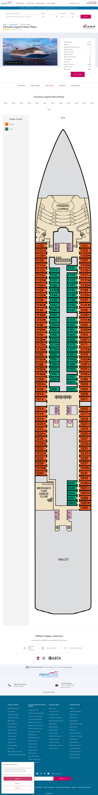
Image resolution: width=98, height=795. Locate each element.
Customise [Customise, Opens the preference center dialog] (18, 788)
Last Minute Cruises (13, 717)
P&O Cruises (52, 708)
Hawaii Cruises (32, 747)
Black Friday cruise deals (15, 751)
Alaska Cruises (32, 741)
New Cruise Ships (75, 757)
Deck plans (50, 86)
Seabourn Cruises (54, 742)
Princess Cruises (54, 711)
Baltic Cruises (32, 753)
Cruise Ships (51, 3)
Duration (72, 13)
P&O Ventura (73, 727)
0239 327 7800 (92, 3)
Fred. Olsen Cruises (55, 736)
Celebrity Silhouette (75, 733)
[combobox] (23, 17)
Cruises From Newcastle (35, 719)
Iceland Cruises (32, 750)
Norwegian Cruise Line (55, 717)
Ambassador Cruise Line (56, 745)
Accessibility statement (63, 787)
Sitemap (74, 787)
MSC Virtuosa (73, 717)
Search (86, 16)
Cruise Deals (20, 3)
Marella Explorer (74, 742)
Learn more (68, 667)
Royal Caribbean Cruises (56, 721)
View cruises (78, 74)
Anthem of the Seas (75, 711)
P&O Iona (72, 708)
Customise (49, 793)
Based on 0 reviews (17, 29)
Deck (5, 103)
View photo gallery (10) (14, 62)
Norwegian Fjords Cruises (35, 725)
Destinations (40, 3)
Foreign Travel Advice (84, 787)
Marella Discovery (75, 754)
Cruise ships (13, 24)
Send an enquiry (66, 687)
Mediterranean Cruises (35, 722)
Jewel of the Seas (75, 748)
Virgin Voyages (53, 730)
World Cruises (32, 734)
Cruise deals (75, 86)
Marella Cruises (53, 727)
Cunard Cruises (53, 733)
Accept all (18, 778)
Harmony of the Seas (76, 736)
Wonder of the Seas (75, 745)
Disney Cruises (53, 748)
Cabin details (35, 86)
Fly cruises (11, 748)
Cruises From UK (33, 710)
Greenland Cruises (33, 756)
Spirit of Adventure (75, 751)
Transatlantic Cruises (34, 731)
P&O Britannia (74, 739)
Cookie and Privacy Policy (34, 787)
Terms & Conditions (49, 787)
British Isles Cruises (34, 738)
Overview (21, 86)
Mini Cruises (11, 721)
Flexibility (63, 13)
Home (5, 24)
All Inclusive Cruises (13, 708)
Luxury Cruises (12, 736)
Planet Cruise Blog (13, 714)
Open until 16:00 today (67, 685)
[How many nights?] (74, 17)
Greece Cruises (32, 744)
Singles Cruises (12, 730)
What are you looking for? (13, 13)
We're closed (93, 1)
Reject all (17, 783)
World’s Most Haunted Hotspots (17, 754)
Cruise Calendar (12, 724)
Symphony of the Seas (76, 724)
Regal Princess (74, 714)
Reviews (62, 86)
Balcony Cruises (12, 733)
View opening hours (49, 692)
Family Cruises (12, 727)
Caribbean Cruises (33, 762)
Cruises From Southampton (36, 713)
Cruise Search (12, 739)
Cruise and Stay (12, 745)
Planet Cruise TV (56, 774)
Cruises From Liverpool (35, 716)
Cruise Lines (30, 3)
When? (43, 13)
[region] (17, 778)
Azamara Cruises (54, 739)
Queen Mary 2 (74, 721)
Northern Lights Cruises (35, 728)
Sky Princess (73, 730)
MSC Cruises (52, 724)
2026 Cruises (12, 742)
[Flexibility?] (64, 17)
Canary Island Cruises (34, 759)
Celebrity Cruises (54, 714)
